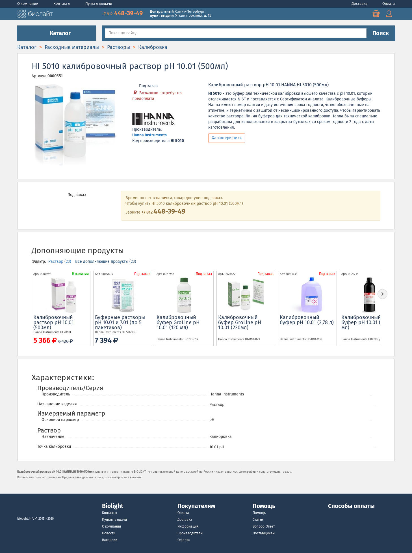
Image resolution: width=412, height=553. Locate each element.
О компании (28, 3)
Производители (190, 533)
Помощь (259, 513)
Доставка (360, 3)
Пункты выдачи (98, 3)
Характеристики (227, 137)
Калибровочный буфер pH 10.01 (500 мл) (365, 322)
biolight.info (25, 518)
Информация (188, 526)
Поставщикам (264, 533)
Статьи (258, 520)
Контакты (62, 3)
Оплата (388, 3)
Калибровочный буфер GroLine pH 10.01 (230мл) (239, 322)
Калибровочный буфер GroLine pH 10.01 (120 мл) (178, 322)
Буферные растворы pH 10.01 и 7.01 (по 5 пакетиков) (120, 322)
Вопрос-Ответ (264, 526)
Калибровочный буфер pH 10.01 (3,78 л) (307, 320)
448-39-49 (123, 13)
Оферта (183, 540)
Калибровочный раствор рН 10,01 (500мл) (53, 322)
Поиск (380, 33)
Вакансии (109, 540)
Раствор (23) (60, 261)
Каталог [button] (57, 33)
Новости (108, 533)
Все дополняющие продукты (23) (105, 261)
